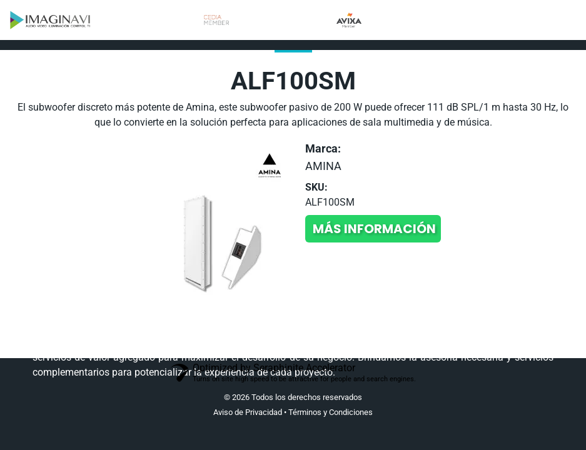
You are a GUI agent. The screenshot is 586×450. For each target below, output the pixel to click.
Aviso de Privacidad (247, 412)
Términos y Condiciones (330, 412)
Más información (374, 229)
